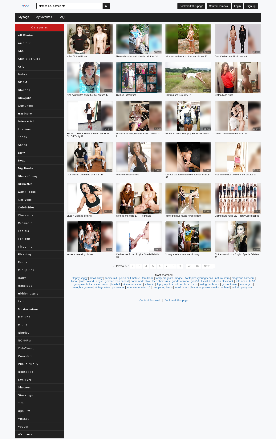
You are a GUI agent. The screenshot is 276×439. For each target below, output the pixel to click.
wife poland (87, 281)
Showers (24, 387)
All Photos (26, 35)
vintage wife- (102, 287)
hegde (179, 278)
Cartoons (25, 199)
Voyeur (23, 426)
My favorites (44, 17)
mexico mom (101, 284)
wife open (241, 281)
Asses (22, 144)
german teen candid (117, 281)
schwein (149, 284)
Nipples (24, 332)
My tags (23, 17)
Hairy (22, 277)
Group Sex (26, 270)
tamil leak (147, 278)
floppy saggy (80, 278)
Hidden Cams (28, 293)
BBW (21, 152)
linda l (74, 281)
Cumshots (25, 105)
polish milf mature (129, 278)
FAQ (62, 17)
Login (237, 6)
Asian (22, 66)
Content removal (219, 6)
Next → (208, 266)
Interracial (26, 121)
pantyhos (246, 287)
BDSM (22, 82)
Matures (24, 317)
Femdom (24, 238)
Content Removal (150, 300)
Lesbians (25, 129)
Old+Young (26, 348)
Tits (21, 403)
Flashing (24, 254)
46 (197, 266)
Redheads (25, 371)
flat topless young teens (199, 278)
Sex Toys (25, 379)
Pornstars (25, 356)
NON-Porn (26, 340)
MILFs (22, 324)
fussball (115, 284)
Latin (22, 301)
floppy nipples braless (169, 284)
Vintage (24, 418)
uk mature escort (132, 284)
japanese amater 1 (139, 287)
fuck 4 (235, 287)
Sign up (250, 6)
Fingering (25, 246)
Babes (23, 74)
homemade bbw (140, 281)
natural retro (222, 278)
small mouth (182, 287)
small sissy (96, 278)
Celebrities (26, 207)
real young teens (163, 287)
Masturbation (28, 309)
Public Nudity (28, 364)
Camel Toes (27, 191)
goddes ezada (180, 281)
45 (189, 266)
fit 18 (252, 281)
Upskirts (24, 410)
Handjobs (25, 285)
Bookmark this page (191, 6)
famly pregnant (164, 278)
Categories (39, 27)
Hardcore (25, 113)
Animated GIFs (29, 58)
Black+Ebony (28, 176)
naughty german (83, 287)
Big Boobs (26, 168)
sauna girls (246, 284)
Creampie (25, 223)
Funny (22, 262)
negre (99, 281)
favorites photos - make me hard (210, 287)
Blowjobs (25, 97)
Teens (22, 137)
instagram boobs (210, 284)
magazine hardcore (243, 278)
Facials (23, 230)
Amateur (24, 43)
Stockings (25, 395)
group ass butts (83, 284)
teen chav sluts (161, 281)
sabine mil (111, 278)
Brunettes (25, 184)
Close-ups (26, 215)
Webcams (25, 434)
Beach (23, 160)
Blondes (24, 90)
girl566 (195, 281)
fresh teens (190, 284)
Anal (21, 50)
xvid (25, 6)
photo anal (118, 287)
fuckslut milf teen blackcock (217, 281)
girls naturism (229, 284)
